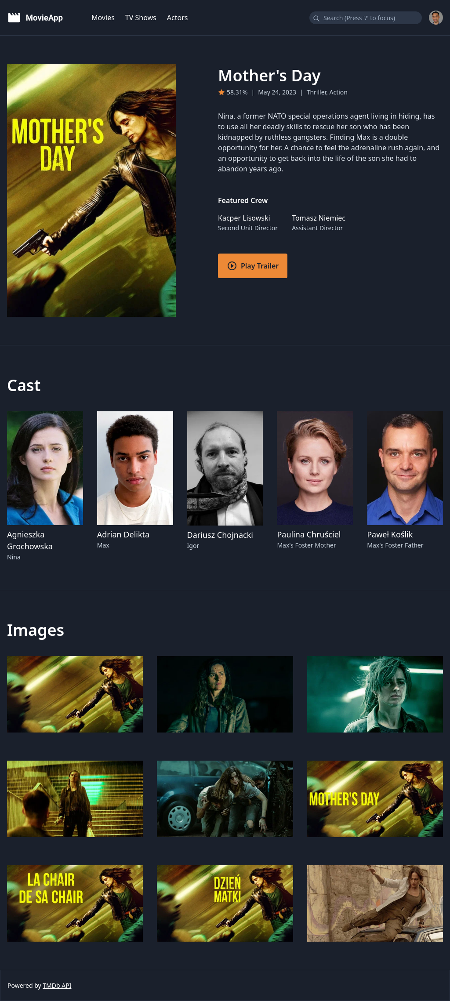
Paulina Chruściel (309, 534)
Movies (103, 17)
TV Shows (140, 17)
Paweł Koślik (390, 534)
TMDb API (57, 985)
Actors (177, 17)
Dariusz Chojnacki (220, 535)
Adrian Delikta (123, 534)
